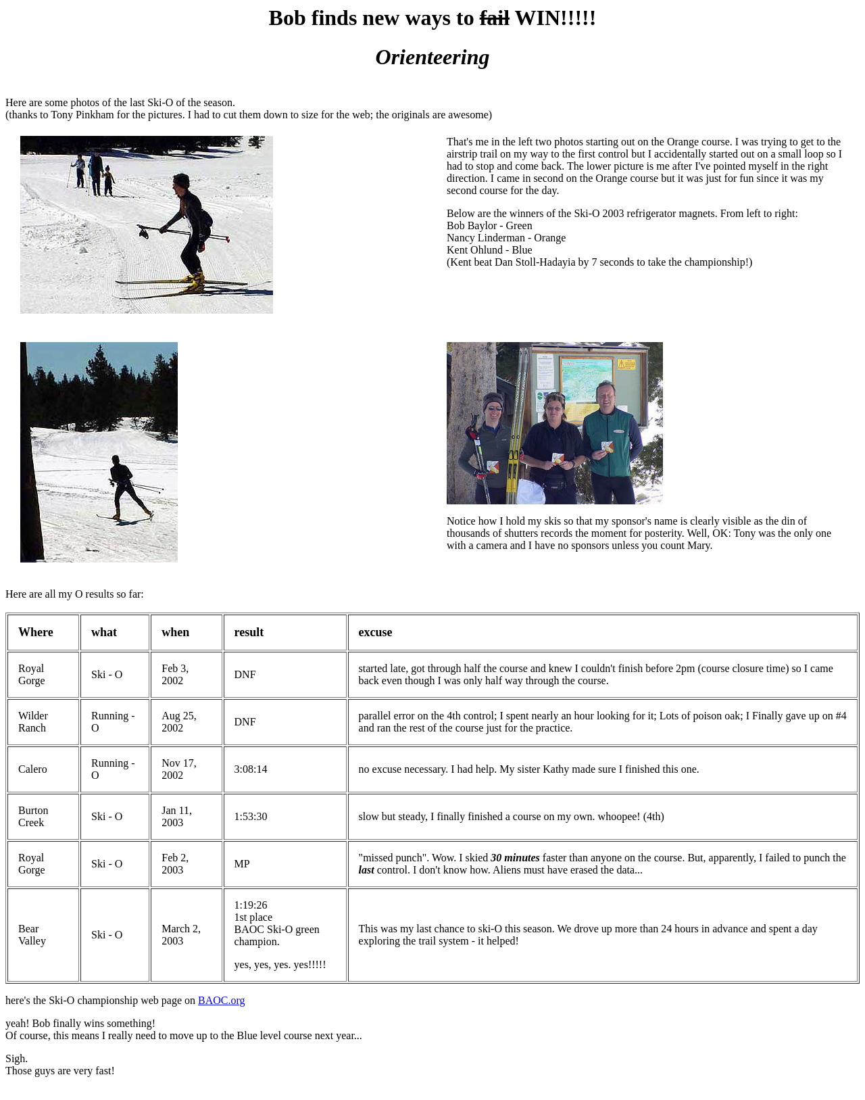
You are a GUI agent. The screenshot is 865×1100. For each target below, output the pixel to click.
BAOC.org (221, 1000)
